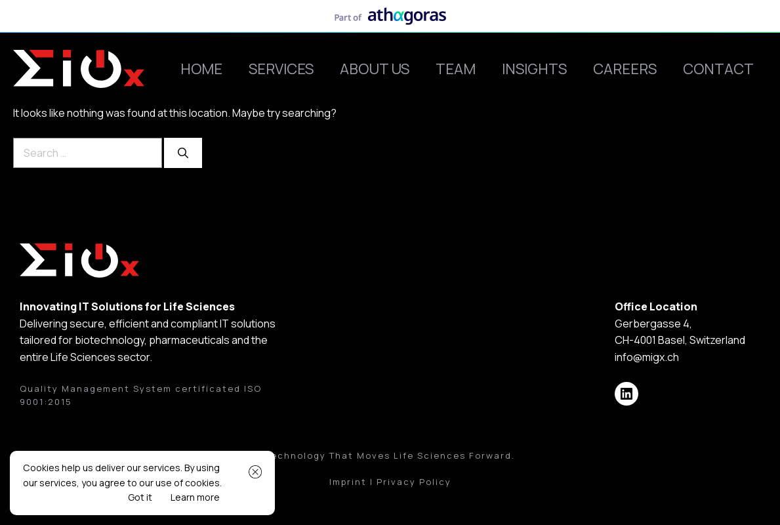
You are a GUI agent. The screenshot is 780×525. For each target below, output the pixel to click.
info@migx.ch (647, 357)
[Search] (183, 153)
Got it (140, 497)
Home (201, 69)
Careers (625, 69)
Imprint (348, 482)
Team (456, 69)
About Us (374, 69)
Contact (718, 69)
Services (281, 69)
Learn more (195, 497)
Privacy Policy (414, 482)
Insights (534, 69)
